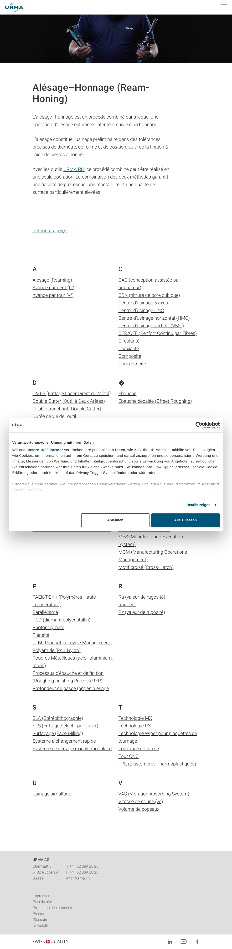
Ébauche (128, 393)
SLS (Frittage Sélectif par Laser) (65, 726)
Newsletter (42, 925)
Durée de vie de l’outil (54, 416)
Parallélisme (45, 612)
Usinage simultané (52, 794)
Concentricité (132, 364)
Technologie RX (135, 726)
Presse (38, 913)
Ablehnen (115, 520)
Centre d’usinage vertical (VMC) (151, 325)
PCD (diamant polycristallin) (62, 620)
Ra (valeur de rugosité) (142, 597)
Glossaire (40, 919)
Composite (130, 356)
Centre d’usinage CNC (141, 310)
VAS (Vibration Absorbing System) (154, 794)
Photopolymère (48, 627)
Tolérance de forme (139, 748)
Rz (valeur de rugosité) (142, 612)
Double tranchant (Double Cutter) (67, 409)
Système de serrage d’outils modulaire (72, 748)
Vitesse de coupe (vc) (141, 801)
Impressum (42, 896)
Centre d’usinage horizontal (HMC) (154, 318)
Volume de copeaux (139, 809)
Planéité (41, 635)
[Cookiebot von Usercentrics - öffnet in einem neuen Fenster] (199, 425)
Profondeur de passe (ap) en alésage (71, 688)
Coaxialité (129, 348)
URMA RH (73, 169)
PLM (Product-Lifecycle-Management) (72, 643)
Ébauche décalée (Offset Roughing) (155, 401)
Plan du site (42, 901)
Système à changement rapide (64, 741)
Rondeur (127, 604)
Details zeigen (198, 505)
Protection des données (52, 907)
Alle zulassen (185, 520)
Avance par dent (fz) (53, 287)
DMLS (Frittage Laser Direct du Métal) (72, 393)
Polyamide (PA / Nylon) (57, 650)
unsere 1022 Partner (44, 450)
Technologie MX (135, 718)
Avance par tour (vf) (53, 295)
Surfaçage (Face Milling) (58, 733)
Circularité (129, 341)
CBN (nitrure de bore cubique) (149, 295)
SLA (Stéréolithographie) (58, 718)
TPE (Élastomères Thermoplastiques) (157, 764)
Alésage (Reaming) (52, 280)
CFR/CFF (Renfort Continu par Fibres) (158, 333)
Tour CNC (129, 756)
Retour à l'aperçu (50, 231)
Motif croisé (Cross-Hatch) (146, 567)
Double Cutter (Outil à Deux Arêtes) (69, 401)
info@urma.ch (78, 878)
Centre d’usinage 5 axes (143, 303)
